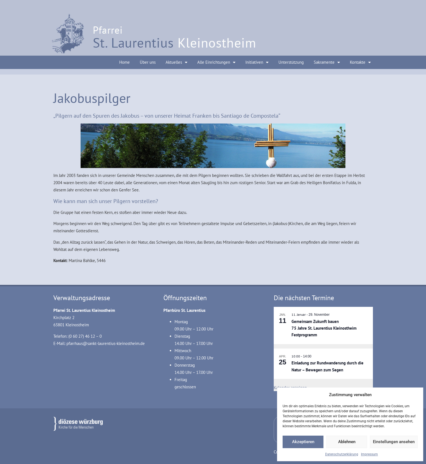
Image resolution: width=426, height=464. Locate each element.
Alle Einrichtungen (216, 62)
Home (124, 62)
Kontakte (360, 62)
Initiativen (256, 62)
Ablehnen (346, 441)
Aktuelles (176, 62)
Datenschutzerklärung (341, 454)
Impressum (369, 454)
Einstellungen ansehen (394, 441)
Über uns (148, 62)
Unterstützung (291, 62)
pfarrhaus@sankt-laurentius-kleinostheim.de (105, 343)
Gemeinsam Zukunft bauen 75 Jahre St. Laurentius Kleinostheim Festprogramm (324, 328)
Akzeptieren (303, 441)
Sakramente (327, 62)
